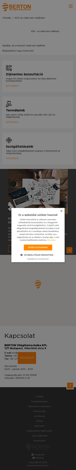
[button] (38, 254)
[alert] (38, 235)
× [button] (61, 211)
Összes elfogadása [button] (38, 247)
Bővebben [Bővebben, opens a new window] (51, 240)
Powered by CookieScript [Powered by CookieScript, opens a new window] (38, 259)
